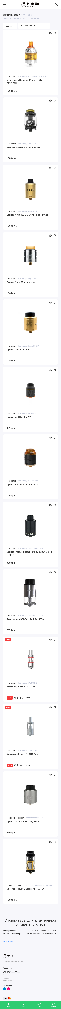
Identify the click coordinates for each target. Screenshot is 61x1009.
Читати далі (10, 942)
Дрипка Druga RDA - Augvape (21, 282)
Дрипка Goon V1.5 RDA (18, 349)
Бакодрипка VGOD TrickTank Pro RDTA (25, 619)
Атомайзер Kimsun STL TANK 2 (22, 687)
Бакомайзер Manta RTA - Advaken (23, 147)
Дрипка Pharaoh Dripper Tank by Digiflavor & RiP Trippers (30, 553)
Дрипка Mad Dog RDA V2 (19, 417)
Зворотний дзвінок (10, 975)
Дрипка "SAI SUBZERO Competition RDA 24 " (28, 215)
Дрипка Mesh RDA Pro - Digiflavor (23, 821)
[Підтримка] (56, 4)
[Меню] (4, 4)
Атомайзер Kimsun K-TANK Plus (22, 754)
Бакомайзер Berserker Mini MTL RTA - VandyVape (25, 81)
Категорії (10, 26)
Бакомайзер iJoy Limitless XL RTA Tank (26, 889)
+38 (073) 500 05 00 (11, 972)
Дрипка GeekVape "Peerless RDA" (23, 484)
